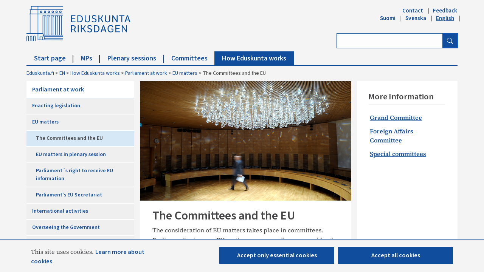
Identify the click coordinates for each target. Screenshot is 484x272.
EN (62, 73)
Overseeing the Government (66, 227)
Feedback (445, 10)
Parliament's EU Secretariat (69, 195)
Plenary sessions (135, 58)
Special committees (398, 154)
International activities (60, 211)
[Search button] (450, 41)
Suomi (388, 18)
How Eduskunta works (254, 58)
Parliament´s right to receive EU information (74, 174)
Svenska (415, 18)
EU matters (184, 73)
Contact (412, 10)
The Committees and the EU (69, 138)
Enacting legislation (56, 106)
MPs (90, 58)
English (445, 18)
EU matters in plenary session (71, 154)
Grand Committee (396, 117)
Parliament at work (146, 73)
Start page (53, 58)
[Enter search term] (389, 41)
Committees (193, 58)
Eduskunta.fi (40, 73)
